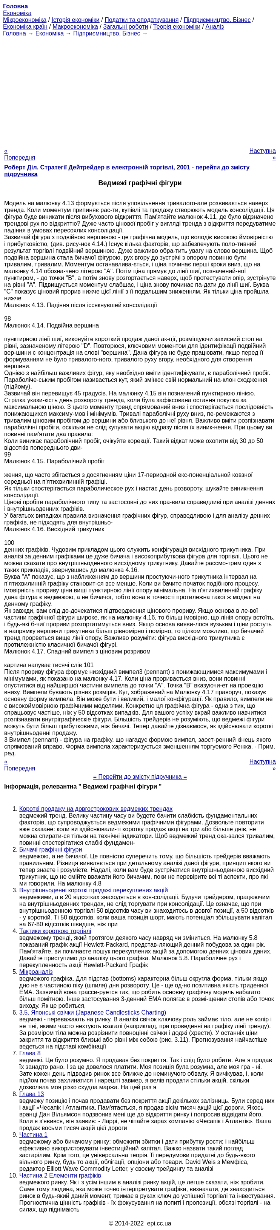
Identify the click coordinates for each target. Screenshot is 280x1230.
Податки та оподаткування (141, 20)
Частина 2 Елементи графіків (60, 1175)
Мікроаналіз (36, 972)
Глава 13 (31, 1094)
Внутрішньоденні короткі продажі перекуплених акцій (93, 890)
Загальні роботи (125, 26)
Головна (14, 33)
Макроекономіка (75, 26)
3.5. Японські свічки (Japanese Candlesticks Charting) (92, 1012)
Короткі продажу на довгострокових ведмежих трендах (95, 809)
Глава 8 (30, 1053)
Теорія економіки (176, 26)
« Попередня (19, 154)
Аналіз (215, 26)
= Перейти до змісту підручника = (140, 776)
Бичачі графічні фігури (50, 849)
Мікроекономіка (24, 20)
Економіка (17, 13)
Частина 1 (33, 1135)
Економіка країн (25, 26)
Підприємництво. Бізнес (217, 20)
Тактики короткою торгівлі (55, 931)
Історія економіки (76, 20)
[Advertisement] (140, 90)
